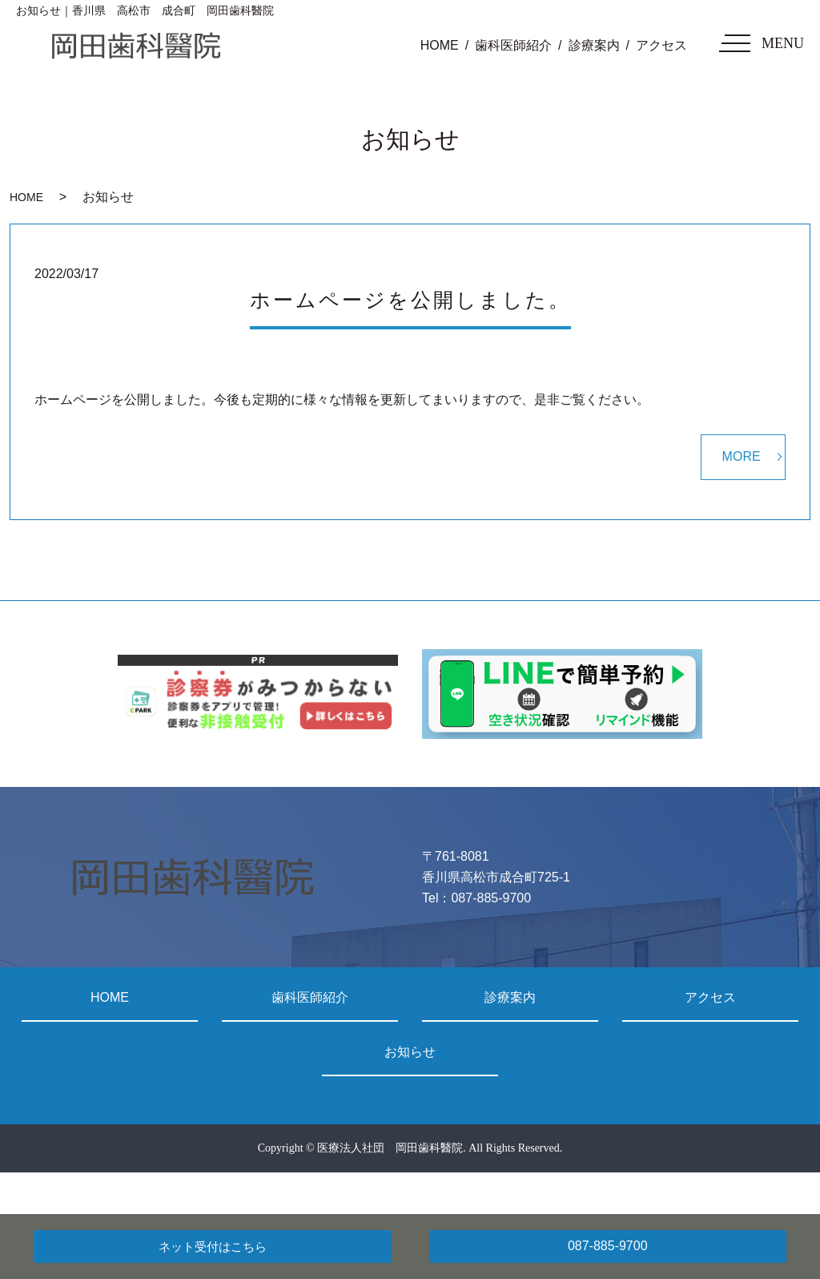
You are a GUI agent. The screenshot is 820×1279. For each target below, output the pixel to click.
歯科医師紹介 (513, 45)
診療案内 (594, 45)
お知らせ (410, 1052)
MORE (741, 456)
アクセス (661, 45)
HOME (439, 45)
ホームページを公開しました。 (410, 300)
